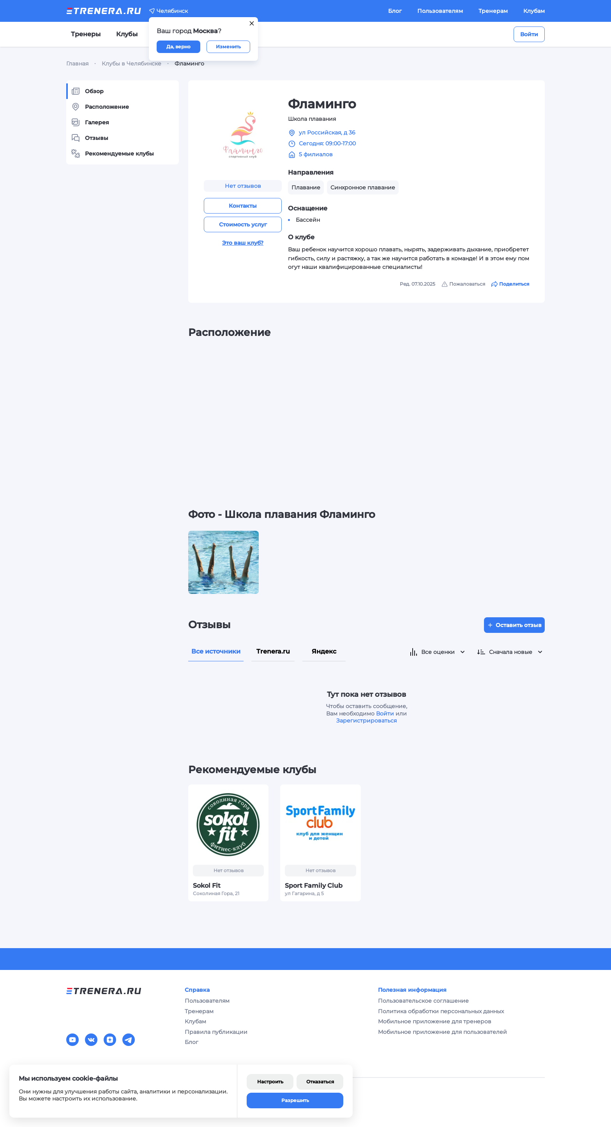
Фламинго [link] (189, 63)
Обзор (87, 91)
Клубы (127, 34)
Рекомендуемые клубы (112, 153)
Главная (77, 63)
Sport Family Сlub (314, 885)
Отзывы (89, 138)
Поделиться (510, 284)
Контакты (243, 205)
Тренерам (493, 11)
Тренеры (86, 34)
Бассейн (308, 219)
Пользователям (440, 11)
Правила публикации (216, 1031)
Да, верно (178, 46)
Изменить (228, 46)
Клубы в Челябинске (131, 63)
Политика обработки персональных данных (441, 1011)
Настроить (270, 1082)
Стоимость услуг (243, 224)
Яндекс (324, 651)
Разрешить (295, 1100)
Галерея (90, 122)
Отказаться (320, 1082)
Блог (395, 11)
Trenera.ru (273, 651)
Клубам (534, 11)
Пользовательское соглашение (423, 1000)
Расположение (100, 106)
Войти (529, 34)
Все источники (215, 651)
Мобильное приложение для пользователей (442, 1031)
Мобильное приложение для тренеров (434, 1021)
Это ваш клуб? (242, 242)
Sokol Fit (207, 885)
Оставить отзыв (514, 625)
